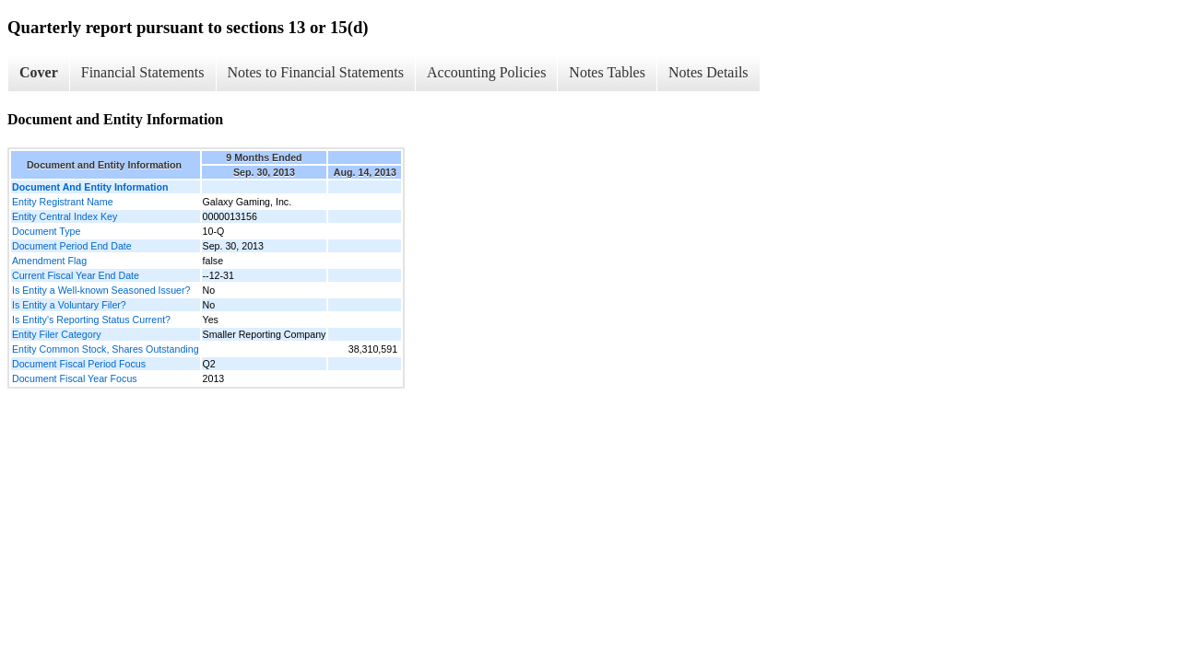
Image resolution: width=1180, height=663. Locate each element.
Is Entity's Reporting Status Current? (91, 319)
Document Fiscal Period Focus (79, 363)
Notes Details (708, 72)
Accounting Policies (486, 72)
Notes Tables (607, 72)
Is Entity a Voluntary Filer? (69, 304)
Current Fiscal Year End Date (75, 275)
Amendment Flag (49, 260)
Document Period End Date (72, 245)
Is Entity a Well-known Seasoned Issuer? (101, 290)
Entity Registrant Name (62, 201)
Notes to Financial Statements (316, 72)
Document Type (46, 231)
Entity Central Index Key (64, 216)
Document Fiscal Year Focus (74, 378)
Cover (38, 72)
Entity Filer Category (56, 334)
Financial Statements (143, 72)
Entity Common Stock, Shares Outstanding (105, 349)
